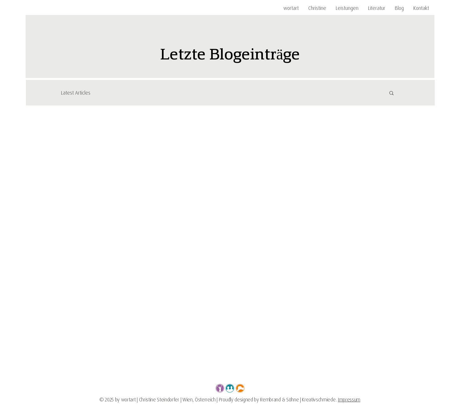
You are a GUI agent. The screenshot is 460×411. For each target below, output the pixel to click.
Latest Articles (75, 92)
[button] (347, 8)
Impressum (349, 399)
